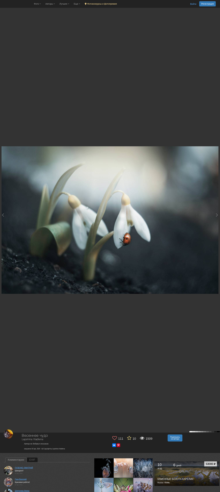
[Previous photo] (3, 214)
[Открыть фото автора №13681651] (123, 468)
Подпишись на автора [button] (175, 438)
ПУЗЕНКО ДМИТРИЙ (24, 468)
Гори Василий (21, 479)
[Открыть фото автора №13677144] (143, 468)
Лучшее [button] (64, 4)
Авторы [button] (50, 4)
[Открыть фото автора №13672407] (104, 487)
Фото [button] (37, 4)
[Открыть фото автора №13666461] (143, 487)
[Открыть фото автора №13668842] (123, 487)
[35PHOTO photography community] (16, 4)
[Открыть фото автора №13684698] (104, 468)
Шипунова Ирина (22, 491)
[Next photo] (217, 214)
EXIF (32, 459)
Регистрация (207, 4)
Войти (193, 4)
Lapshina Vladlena (32, 439)
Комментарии (16, 459)
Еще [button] (77, 4)
